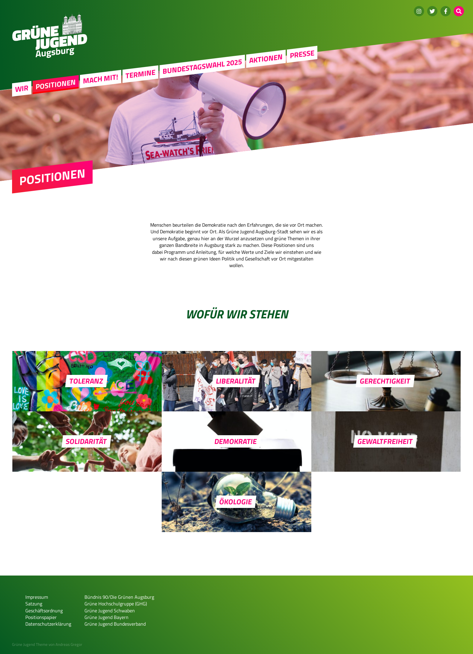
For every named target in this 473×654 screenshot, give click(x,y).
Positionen (56, 84)
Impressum (36, 597)
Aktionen (266, 58)
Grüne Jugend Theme (30, 644)
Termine (140, 74)
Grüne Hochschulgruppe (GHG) (115, 603)
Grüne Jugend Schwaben (109, 610)
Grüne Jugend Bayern (106, 617)
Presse (302, 54)
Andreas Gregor (69, 644)
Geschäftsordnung (44, 610)
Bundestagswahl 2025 (202, 66)
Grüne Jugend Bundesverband (115, 624)
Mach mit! (100, 78)
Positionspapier (41, 617)
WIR (21, 88)
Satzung (33, 603)
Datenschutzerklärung (48, 624)
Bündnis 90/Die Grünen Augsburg (119, 597)
